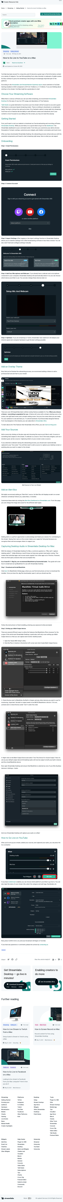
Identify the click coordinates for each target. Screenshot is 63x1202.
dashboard (50, 125)
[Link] (16, 960)
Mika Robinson (48, 1040)
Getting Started (20, 8)
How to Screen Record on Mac (47, 1029)
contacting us (44, 944)
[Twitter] (8, 960)
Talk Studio (4, 105)
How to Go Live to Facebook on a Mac (14, 1073)
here (6, 571)
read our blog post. (51, 425)
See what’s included (41, 26)
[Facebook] (12, 960)
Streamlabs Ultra (41, 421)
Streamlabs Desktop (7, 125)
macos (3, 950)
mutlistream (12, 882)
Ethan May (15, 1043)
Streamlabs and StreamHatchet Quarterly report (27, 84)
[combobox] (18, 14)
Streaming (10, 8)
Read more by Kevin (18, 62)
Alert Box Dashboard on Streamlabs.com (37, 500)
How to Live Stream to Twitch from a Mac (15, 1030)
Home (3, 8)
